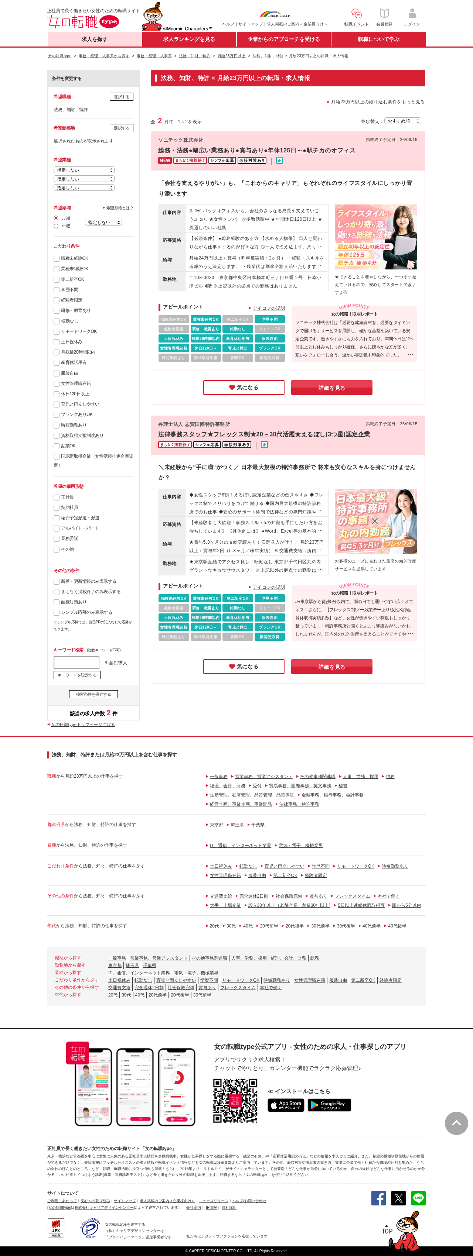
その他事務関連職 (318, 776)
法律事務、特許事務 (299, 804)
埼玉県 (237, 824)
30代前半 (320, 926)
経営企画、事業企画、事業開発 (241, 804)
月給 (66, 217)
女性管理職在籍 (76, 383)
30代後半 (346, 926)
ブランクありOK (76, 414)
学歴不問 (69, 289)
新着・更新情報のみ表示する (88, 581)
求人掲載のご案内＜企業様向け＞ (297, 24)
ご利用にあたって (62, 1201)
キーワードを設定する (77, 675)
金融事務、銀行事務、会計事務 (333, 795)
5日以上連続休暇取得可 (361, 905)
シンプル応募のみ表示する (86, 612)
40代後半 (397, 926)
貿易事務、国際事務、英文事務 (300, 785)
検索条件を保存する (93, 694)
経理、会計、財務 (227, 785)
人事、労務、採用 (360, 776)
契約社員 (69, 507)
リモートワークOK (79, 331)
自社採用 (229, 1207)
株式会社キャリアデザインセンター (104, 1207)
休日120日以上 (75, 393)
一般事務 (219, 776)
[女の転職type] (59, 1207)
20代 (214, 926)
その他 (67, 549)
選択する (121, 96)
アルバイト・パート (80, 528)
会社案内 (193, 1207)
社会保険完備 (289, 896)
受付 (257, 785)
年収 (66, 226)
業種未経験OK (74, 268)
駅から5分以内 (406, 905)
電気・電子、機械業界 (301, 845)
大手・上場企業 (225, 905)
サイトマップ (250, 24)
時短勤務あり (73, 425)
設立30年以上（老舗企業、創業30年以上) (289, 905)
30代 (231, 926)
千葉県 (258, 824)
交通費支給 (221, 896)
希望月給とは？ (120, 208)
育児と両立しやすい (80, 404)
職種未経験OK (74, 258)
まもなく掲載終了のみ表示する (90, 591)
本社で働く (389, 896)
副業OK (68, 445)
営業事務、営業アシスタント (264, 776)
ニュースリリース (213, 1201)
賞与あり (318, 896)
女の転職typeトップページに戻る (83, 724)
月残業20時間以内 (78, 352)
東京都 (216, 824)
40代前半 (372, 926)
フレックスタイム (352, 896)
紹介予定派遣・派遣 (80, 517)
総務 (390, 776)
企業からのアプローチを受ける (284, 39)
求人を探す (95, 39)
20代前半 (269, 926)
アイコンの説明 (269, 308)
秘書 (342, 785)
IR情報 (211, 1207)
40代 (247, 926)
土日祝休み (71, 341)
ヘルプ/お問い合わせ (249, 1201)
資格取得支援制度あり (82, 435)
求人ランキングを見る (189, 39)
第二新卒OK (72, 279)
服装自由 (69, 373)
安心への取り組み (95, 1201)
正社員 (67, 497)
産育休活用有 (73, 362)
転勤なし (69, 321)
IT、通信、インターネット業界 (241, 845)
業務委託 (69, 538)
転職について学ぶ (378, 39)
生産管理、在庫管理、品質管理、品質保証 (252, 795)
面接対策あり (73, 602)
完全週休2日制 (254, 896)
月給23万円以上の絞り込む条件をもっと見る (378, 101)
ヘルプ (228, 24)
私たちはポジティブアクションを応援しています (227, 1236)
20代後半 (295, 926)
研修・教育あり (76, 310)
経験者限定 (71, 300)
